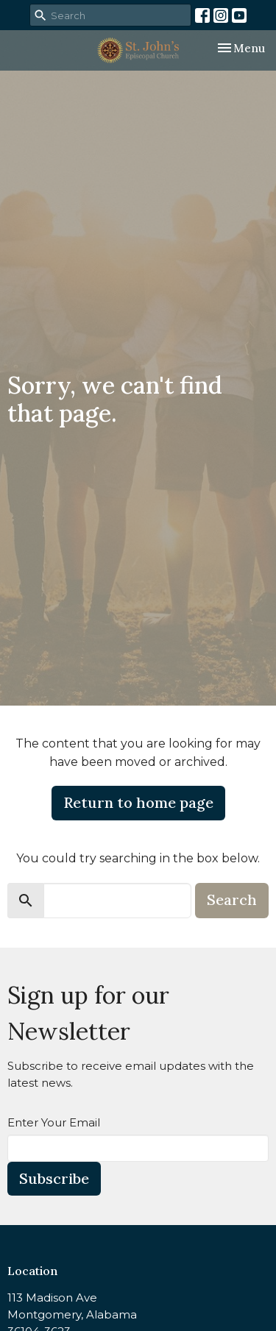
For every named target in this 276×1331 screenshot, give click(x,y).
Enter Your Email (53, 1122)
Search (232, 899)
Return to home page (138, 802)
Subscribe (54, 1178)
